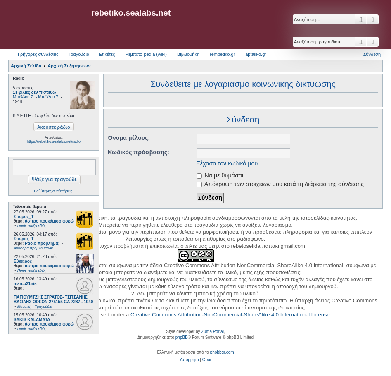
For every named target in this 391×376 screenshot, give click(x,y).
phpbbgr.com (222, 352)
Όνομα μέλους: (129, 137)
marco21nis (25, 283)
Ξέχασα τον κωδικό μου (227, 163)
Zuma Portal (212, 331)
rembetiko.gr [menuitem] (222, 54)
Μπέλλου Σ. (23, 97)
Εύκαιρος (23, 261)
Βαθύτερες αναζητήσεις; (53, 191)
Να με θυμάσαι (220, 175)
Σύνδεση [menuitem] (372, 54)
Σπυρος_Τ (23, 216)
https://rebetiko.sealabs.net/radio (54, 141)
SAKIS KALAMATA (32, 319)
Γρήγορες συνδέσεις (38, 54)
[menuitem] (189, 360)
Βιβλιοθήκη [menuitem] (188, 54)
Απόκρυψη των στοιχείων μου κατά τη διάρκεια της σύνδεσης (280, 184)
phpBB (181, 337)
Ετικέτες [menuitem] (107, 54)
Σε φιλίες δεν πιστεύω (34, 92)
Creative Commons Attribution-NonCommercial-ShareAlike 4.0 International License (230, 314)
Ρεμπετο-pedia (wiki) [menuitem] (146, 54)
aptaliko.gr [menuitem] (255, 54)
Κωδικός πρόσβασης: (138, 152)
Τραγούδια (78, 54)
